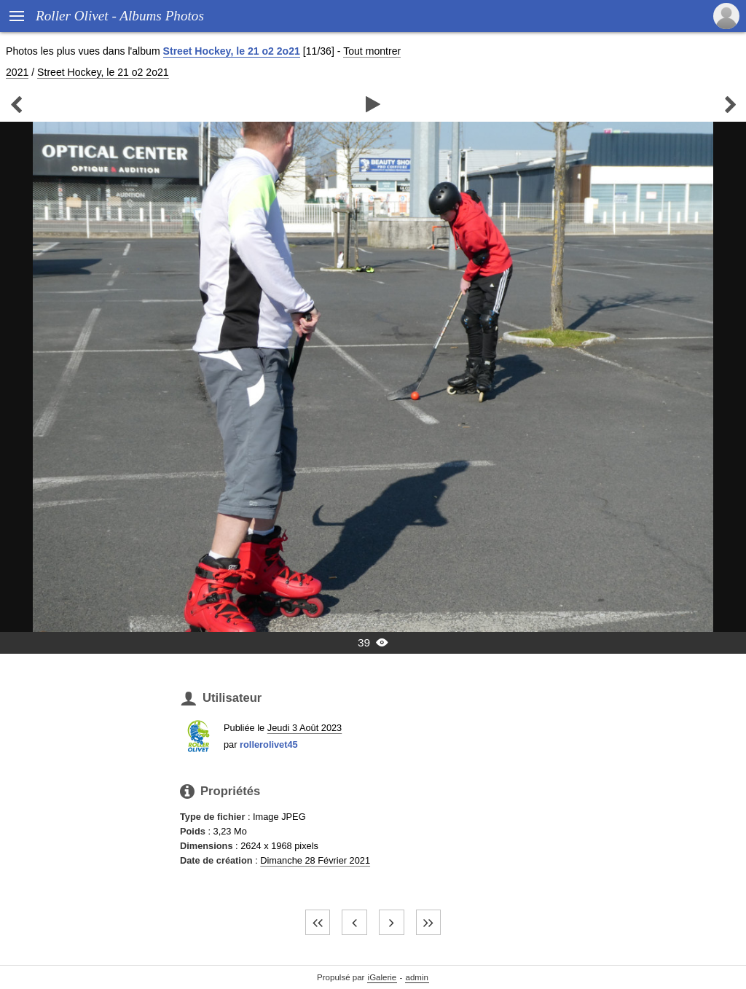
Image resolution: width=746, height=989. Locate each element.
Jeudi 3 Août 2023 (304, 727)
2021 (17, 72)
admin (417, 977)
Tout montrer (372, 51)
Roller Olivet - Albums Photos (120, 15)
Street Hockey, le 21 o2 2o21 (231, 51)
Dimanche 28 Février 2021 (315, 860)
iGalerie (382, 977)
